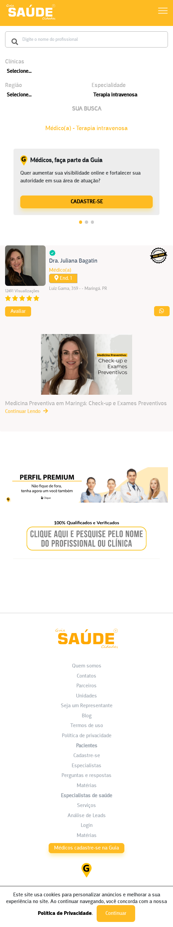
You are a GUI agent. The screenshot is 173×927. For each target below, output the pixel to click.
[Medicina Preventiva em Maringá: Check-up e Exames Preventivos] (86, 374)
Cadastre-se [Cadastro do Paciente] (86, 755)
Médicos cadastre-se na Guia (86, 848)
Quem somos (86, 666)
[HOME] (30, 19)
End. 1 (63, 278)
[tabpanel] (86, 182)
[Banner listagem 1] (86, 504)
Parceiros (86, 686)
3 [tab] (92, 222)
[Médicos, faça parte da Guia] (86, 201)
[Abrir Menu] (163, 12)
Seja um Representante (87, 706)
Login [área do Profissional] (87, 825)
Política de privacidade (87, 736)
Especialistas (86, 766)
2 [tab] (86, 222)
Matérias (87, 785)
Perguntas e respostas (86, 775)
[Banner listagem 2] (86, 557)
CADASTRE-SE (87, 202)
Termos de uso (86, 725)
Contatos (86, 676)
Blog (87, 716)
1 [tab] (80, 222)
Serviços (86, 805)
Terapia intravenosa (115, 95)
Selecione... (19, 71)
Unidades (86, 696)
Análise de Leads (87, 815)
